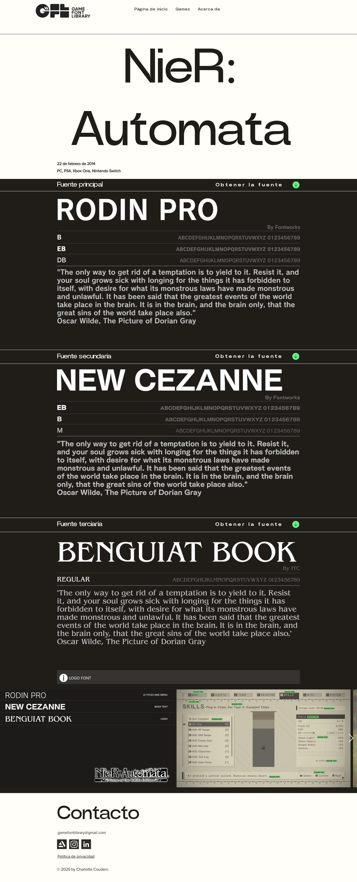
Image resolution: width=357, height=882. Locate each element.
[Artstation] (62, 844)
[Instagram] (74, 844)
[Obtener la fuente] (242, 185)
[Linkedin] (86, 844)
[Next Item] (351, 738)
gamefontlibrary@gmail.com (82, 832)
